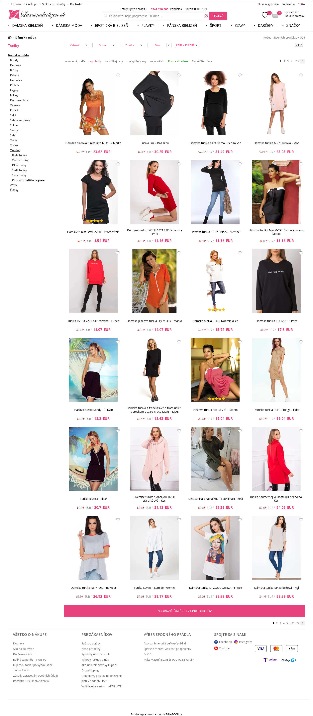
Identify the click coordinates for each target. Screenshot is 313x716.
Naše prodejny (90, 649)
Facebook (225, 642)
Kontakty (76, 4)
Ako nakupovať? (23, 649)
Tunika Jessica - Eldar (93, 499)
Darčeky (265, 25)
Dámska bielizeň (27, 25)
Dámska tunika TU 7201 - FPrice (276, 321)
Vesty (13, 185)
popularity (95, 61)
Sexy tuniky (19, 175)
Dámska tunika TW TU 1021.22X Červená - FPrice (154, 232)
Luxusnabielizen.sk (36, 14)
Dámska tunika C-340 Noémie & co (215, 321)
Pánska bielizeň (182, 25)
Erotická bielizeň (111, 25)
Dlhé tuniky (19, 165)
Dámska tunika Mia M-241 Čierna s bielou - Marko (276, 232)
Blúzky (14, 70)
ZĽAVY (240, 25)
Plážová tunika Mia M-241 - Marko (215, 410)
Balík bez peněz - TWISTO (30, 659)
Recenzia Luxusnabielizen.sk (31, 681)
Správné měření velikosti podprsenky (167, 649)
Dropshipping (90, 670)
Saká (13, 115)
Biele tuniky (19, 155)
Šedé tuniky (19, 170)
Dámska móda (69, 25)
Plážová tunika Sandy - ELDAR (93, 410)
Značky (293, 25)
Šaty (13, 135)
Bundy (14, 60)
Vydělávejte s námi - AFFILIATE (101, 686)
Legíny (14, 90)
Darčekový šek (22, 654)
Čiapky (14, 190)
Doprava (18, 643)
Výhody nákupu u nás (95, 659)
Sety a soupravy (20, 120)
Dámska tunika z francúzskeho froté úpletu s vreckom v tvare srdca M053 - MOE (154, 409)
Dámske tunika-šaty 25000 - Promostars (93, 232)
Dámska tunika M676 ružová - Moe (276, 143)
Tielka (14, 140)
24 (297, 61)
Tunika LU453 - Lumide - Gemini (154, 588)
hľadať (218, 16)
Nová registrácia (268, 4)
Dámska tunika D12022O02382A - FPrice (215, 588)
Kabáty (14, 75)
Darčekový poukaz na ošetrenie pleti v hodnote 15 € (101, 678)
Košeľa (14, 85)
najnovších (157, 61)
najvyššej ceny (137, 61)
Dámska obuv (19, 100)
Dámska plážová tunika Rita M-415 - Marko (93, 143)
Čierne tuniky (20, 160)
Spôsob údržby (91, 643)
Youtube (224, 648)
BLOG (148, 654)
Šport (216, 25)
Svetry (14, 130)
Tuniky (15, 150)
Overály (15, 105)
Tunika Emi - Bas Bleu (154, 143)
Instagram (245, 642)
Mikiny (14, 95)
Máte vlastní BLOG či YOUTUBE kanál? (169, 659)
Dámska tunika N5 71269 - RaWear (93, 588)
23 (293, 623)
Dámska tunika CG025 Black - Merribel (215, 232)
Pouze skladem (178, 61)
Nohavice (16, 80)
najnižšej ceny (114, 61)
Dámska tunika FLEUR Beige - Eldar (276, 410)
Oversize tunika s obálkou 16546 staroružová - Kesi (154, 498)
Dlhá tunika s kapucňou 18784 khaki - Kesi (215, 499)
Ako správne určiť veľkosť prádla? (165, 643)
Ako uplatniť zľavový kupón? (99, 665)
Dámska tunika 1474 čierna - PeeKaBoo (215, 143)
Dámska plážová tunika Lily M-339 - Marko (154, 321)
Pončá (14, 110)
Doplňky (15, 65)
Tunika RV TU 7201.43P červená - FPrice (93, 321)
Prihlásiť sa (288, 4)
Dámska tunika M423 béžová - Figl (276, 588)
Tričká (14, 145)
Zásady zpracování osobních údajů (35, 675)
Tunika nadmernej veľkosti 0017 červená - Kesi (277, 498)
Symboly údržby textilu (95, 654)
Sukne (14, 125)
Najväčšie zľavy (202, 61)
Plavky (147, 25)
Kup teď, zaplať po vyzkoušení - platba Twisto (33, 667)
